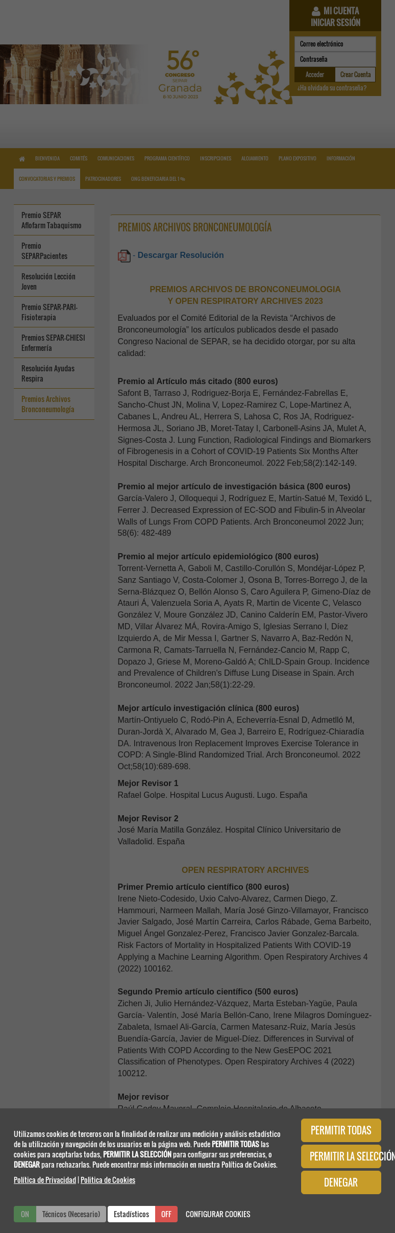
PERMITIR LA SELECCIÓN (346, 1156)
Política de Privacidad (45, 1179)
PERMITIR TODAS (341, 1130)
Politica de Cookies (108, 1179)
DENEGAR (341, 1182)
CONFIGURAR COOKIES (218, 1213)
